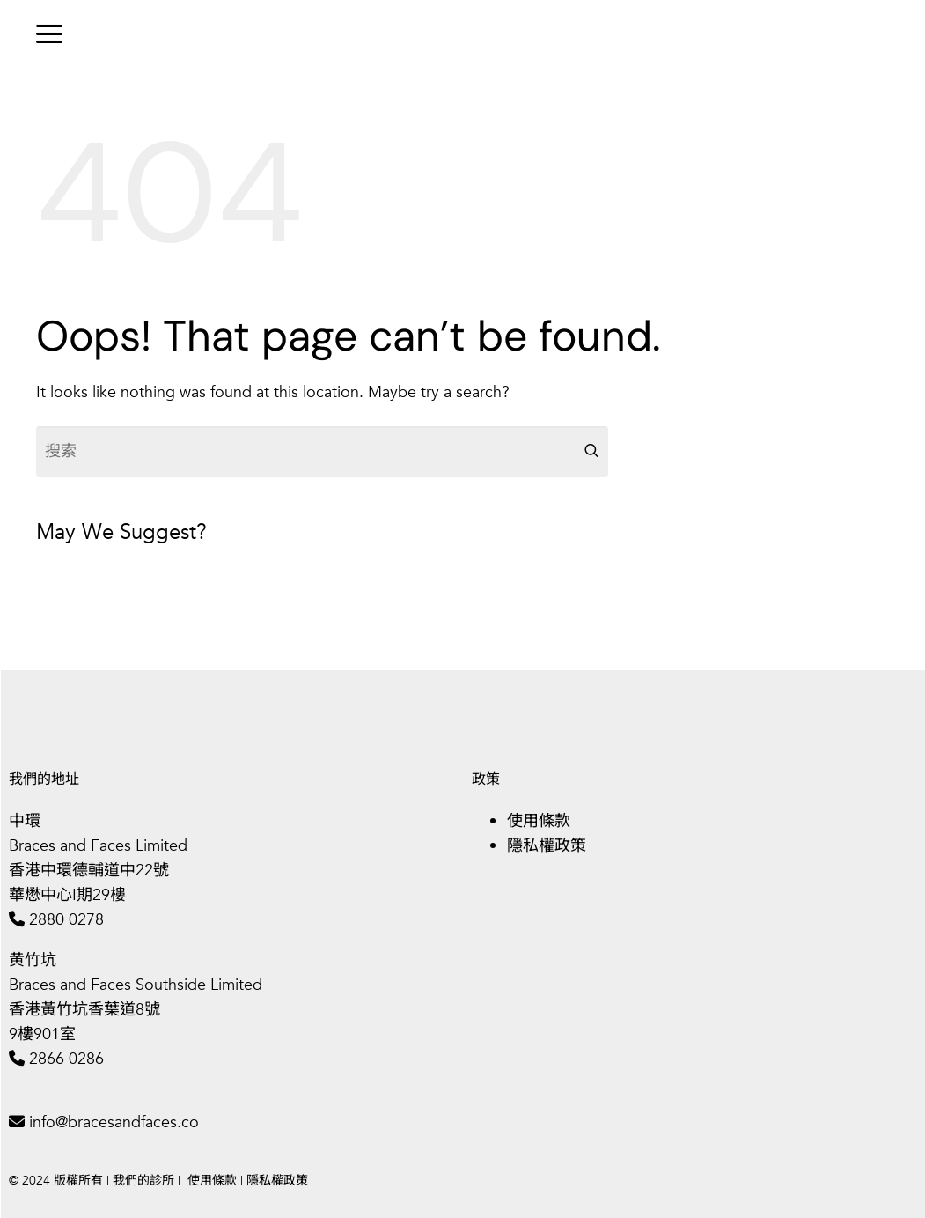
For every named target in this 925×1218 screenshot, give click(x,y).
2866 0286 (66, 1059)
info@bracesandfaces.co (114, 1122)
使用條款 (538, 821)
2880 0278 (66, 920)
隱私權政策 (546, 846)
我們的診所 (143, 1180)
